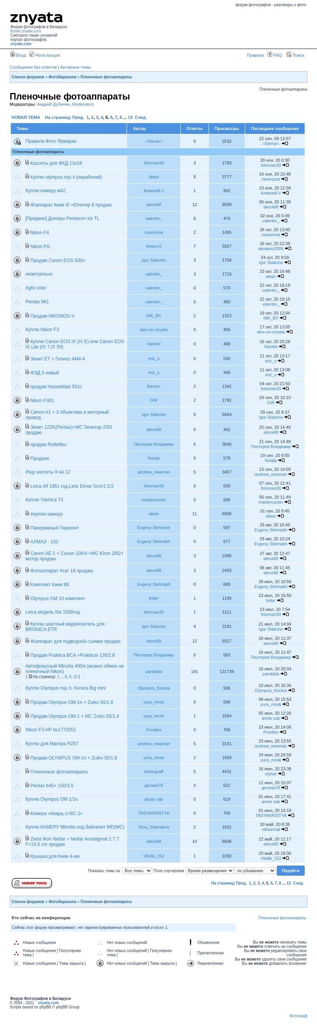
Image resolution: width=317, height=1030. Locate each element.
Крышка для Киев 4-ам (55, 856)
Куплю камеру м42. (46, 190)
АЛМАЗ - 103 (44, 542)
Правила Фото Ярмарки (50, 141)
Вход (18, 55)
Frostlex (153, 729)
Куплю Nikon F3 (42, 329)
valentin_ (153, 218)
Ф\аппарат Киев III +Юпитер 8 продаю (71, 205)
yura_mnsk (153, 702)
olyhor (271, 773)
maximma (153, 232)
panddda (154, 671)
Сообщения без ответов (33, 67)
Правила (255, 55)
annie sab (271, 718)
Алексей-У (154, 190)
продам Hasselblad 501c (56, 386)
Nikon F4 (40, 232)
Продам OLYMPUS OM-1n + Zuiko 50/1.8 (74, 758)
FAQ (275, 55)
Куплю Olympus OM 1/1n (51, 799)
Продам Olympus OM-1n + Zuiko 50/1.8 (72, 702)
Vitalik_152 (153, 856)
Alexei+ (154, 386)
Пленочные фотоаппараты (106, 77)
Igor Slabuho (154, 260)
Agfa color (35, 288)
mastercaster (154, 499)
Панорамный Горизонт (55, 528)
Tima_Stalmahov (154, 827)
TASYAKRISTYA (154, 813)
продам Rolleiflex (49, 444)
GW (154, 400)
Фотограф (298, 1016)
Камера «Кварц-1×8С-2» (57, 813)
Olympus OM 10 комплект (58, 598)
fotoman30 (154, 163)
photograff (153, 771)
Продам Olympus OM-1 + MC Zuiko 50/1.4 (75, 716)
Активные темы (75, 67)
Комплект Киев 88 (50, 584)
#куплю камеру (47, 514)
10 (75, 677)
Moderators (83, 104)
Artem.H (153, 246)
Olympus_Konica (154, 688)
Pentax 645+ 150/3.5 (52, 785)
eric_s (153, 358)
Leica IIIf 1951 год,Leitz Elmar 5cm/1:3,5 (72, 486)
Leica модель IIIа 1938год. (53, 612)
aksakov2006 (270, 248)
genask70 (153, 785)
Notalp (153, 458)
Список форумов (28, 77)
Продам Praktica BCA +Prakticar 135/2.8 (73, 655)
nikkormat (271, 829)
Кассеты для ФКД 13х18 (56, 163)
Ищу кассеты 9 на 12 (47, 472)
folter (153, 598)
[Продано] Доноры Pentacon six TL (62, 218)
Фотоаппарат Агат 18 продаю (62, 570)
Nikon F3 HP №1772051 (50, 729)
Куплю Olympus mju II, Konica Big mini (65, 688)
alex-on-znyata (154, 329)
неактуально (39, 274)
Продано (40, 458)
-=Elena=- (153, 141)
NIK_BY (153, 315)
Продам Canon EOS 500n (58, 260)
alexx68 (153, 204)
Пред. (78, 117)
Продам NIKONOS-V (53, 316)
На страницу (58, 117)
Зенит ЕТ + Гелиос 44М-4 (58, 359)
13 (130, 117)
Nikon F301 (42, 400)
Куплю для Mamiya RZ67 (51, 743)
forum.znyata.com (25, 31)
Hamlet (154, 344)
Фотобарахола (62, 77)
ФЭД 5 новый (45, 372)
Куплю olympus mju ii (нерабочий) (66, 177)
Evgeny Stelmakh (153, 527)
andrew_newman (153, 472)
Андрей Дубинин (53, 104)
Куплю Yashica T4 (44, 499)
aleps (154, 176)
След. (141, 117)
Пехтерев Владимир (154, 444)
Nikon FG (40, 246)
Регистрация (44, 55)
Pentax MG (37, 301)
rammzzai (271, 179)
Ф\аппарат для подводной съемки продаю (75, 641)
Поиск (295, 55)
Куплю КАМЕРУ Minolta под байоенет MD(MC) (74, 827)
